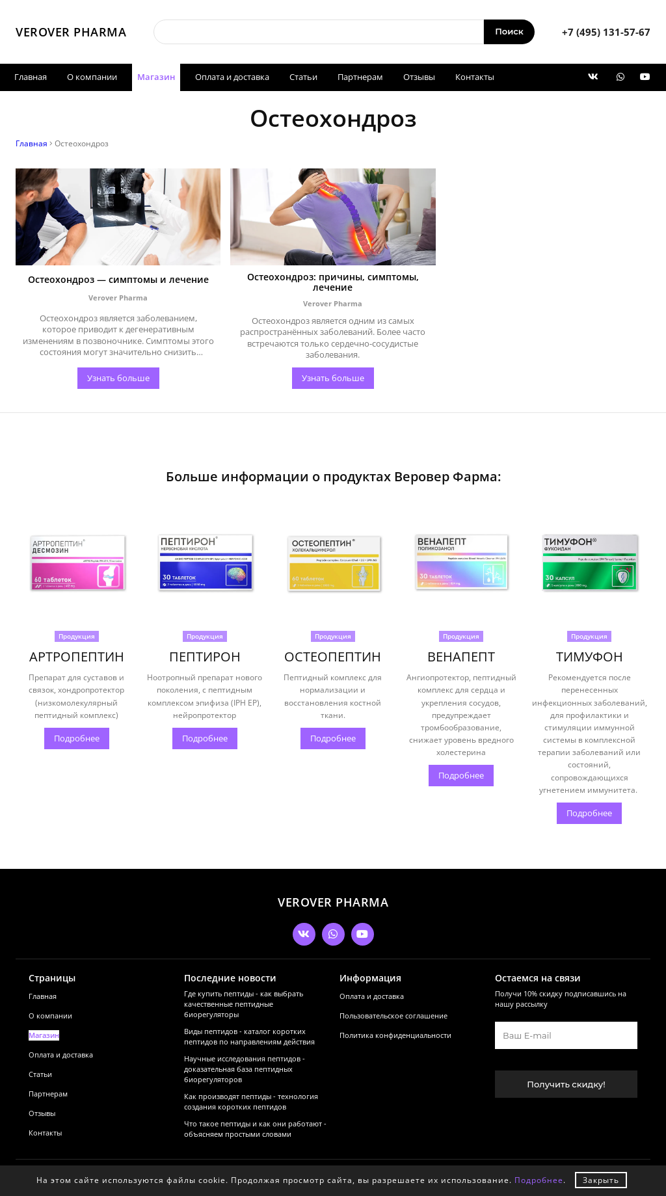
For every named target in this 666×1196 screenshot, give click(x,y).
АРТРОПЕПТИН (76, 637)
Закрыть (601, 1180)
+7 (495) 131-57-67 (606, 31)
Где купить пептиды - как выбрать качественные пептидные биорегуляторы (230, 979)
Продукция (77, 617)
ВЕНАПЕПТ (461, 637)
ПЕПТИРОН (205, 637)
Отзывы (419, 77)
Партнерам (360, 77)
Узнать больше (118, 359)
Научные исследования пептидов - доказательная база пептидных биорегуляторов (231, 1052)
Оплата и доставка (232, 77)
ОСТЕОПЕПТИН (333, 637)
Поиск (509, 31)
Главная (30, 77)
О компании (92, 77)
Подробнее (77, 719)
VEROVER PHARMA (71, 32)
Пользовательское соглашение (367, 990)
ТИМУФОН (589, 637)
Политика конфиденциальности (369, 1009)
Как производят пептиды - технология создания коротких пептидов (225, 1088)
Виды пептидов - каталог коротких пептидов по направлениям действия (232, 1015)
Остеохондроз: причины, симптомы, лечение (332, 268)
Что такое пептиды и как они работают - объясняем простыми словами (229, 1124)
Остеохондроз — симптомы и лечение (118, 268)
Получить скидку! (546, 1059)
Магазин (156, 77)
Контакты (474, 77)
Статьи (303, 77)
